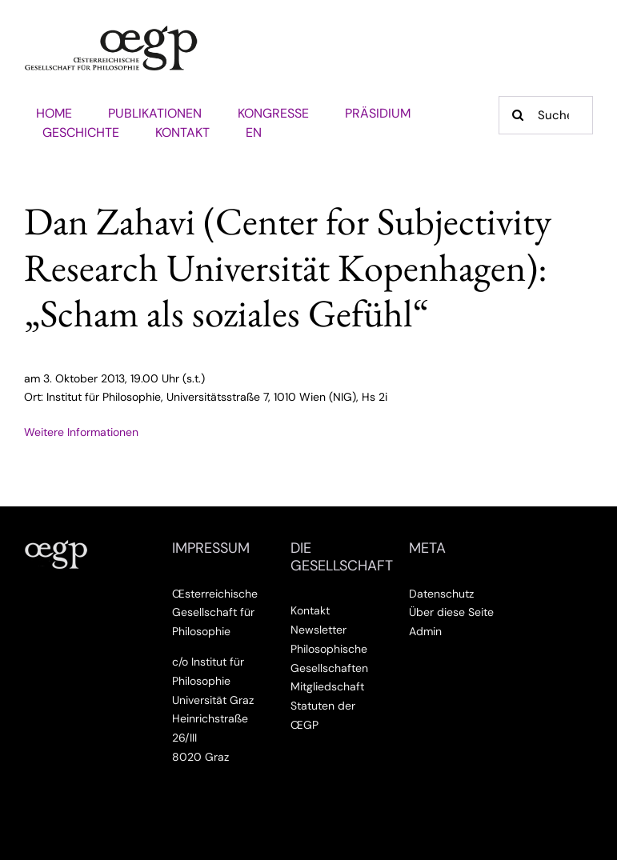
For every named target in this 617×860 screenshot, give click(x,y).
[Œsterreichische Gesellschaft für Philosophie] (111, 31)
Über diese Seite (451, 612)
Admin (425, 631)
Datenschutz (441, 593)
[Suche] (546, 115)
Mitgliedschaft (327, 686)
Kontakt (310, 610)
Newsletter (318, 629)
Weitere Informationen (81, 432)
